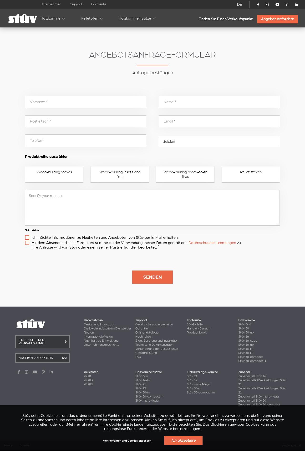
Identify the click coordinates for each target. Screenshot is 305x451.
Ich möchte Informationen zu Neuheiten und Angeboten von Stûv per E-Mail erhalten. (104, 237)
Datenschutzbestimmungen (212, 243)
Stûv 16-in (142, 380)
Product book (197, 332)
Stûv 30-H (245, 353)
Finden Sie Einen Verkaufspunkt (225, 19)
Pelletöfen (89, 18)
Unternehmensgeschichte (101, 344)
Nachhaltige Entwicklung (101, 340)
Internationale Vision (98, 336)
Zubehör (244, 372)
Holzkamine (51, 18)
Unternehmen (51, 4)
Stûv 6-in (141, 376)
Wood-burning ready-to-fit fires (185, 174)
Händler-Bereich (198, 328)
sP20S (88, 384)
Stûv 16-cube (247, 340)
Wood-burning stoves (54, 172)
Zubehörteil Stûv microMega (258, 396)
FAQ (138, 357)
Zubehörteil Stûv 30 (252, 400)
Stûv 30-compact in (149, 396)
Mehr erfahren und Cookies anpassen (127, 440)
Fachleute (98, 4)
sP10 (87, 376)
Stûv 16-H (245, 348)
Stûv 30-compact (250, 357)
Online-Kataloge (146, 332)
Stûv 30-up (246, 332)
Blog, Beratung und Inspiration (156, 340)
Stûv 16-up (246, 344)
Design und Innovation (99, 324)
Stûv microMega (147, 400)
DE (239, 4)
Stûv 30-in (142, 392)
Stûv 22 (140, 388)
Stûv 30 (243, 328)
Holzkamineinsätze (135, 18)
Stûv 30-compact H (252, 361)
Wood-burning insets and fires (119, 174)
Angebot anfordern (277, 19)
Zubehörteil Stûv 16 (252, 376)
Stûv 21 (140, 384)
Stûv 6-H (244, 324)
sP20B (88, 380)
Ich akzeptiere (183, 440)
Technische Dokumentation (154, 344)
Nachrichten (143, 336)
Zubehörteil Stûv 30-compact (259, 404)
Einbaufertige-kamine (202, 372)
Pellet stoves (251, 172)
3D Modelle (195, 324)
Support (76, 4)
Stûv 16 (243, 336)
